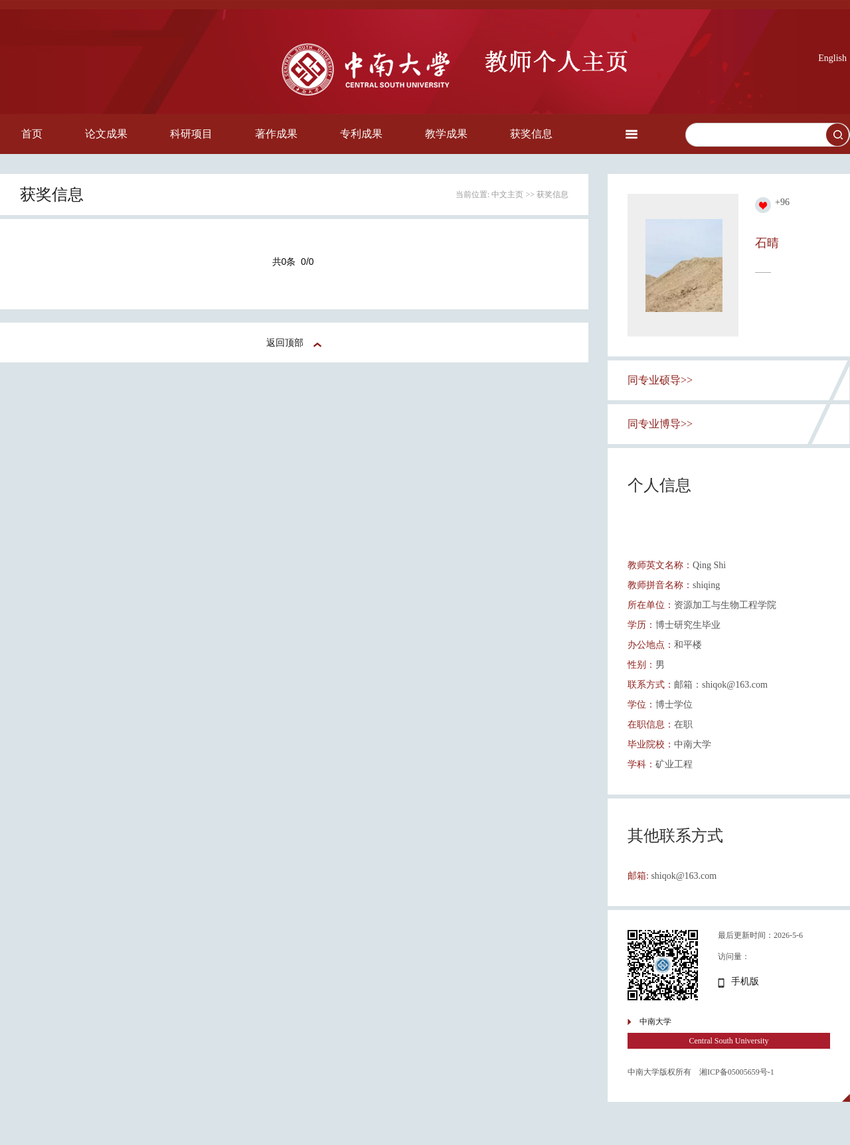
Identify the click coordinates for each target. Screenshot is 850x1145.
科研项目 (191, 133)
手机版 (745, 981)
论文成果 (106, 133)
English (832, 58)
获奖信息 (531, 133)
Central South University (729, 1040)
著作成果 (276, 133)
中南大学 (655, 1021)
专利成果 (361, 133)
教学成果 (446, 133)
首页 (31, 133)
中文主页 (507, 194)
